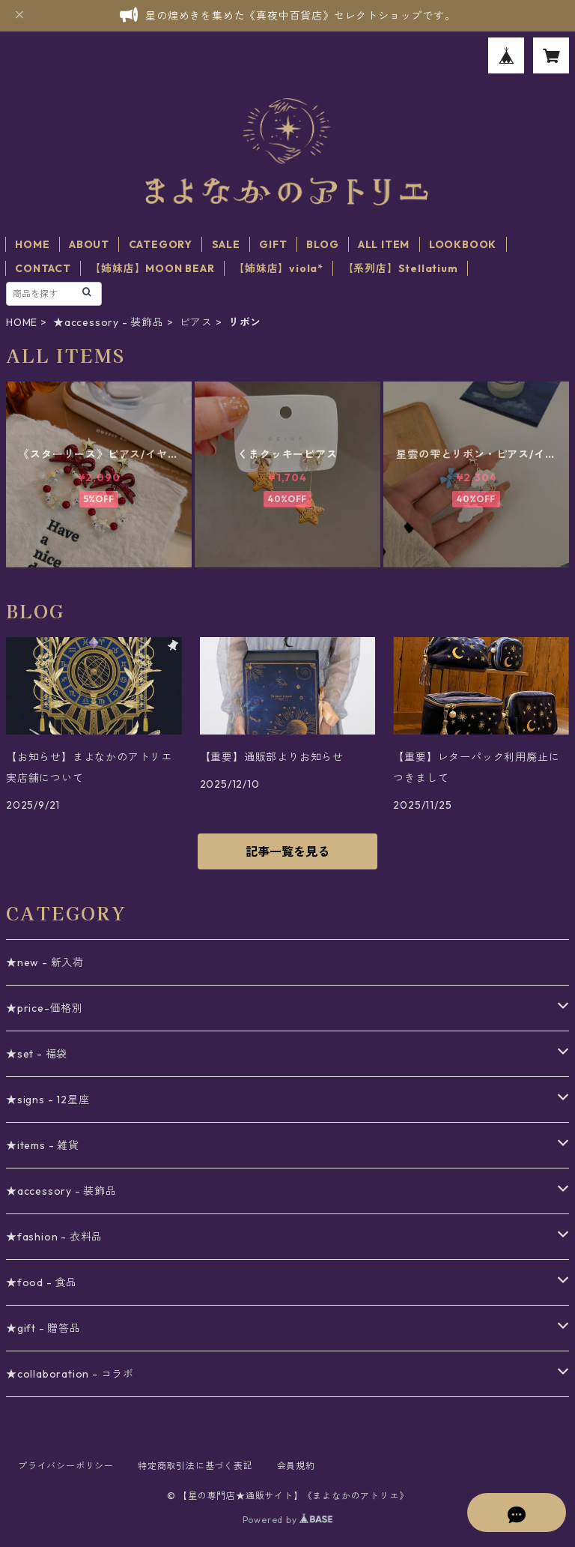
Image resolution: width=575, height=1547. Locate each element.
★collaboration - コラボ (70, 1374)
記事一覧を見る (287, 851)
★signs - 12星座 (47, 1099)
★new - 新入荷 (45, 962)
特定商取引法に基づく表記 (195, 1465)
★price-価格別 (44, 1008)
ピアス (196, 322)
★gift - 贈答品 (43, 1328)
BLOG (322, 244)
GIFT (273, 244)
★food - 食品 (41, 1282)
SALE (226, 244)
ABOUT (89, 244)
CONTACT (43, 268)
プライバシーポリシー (66, 1465)
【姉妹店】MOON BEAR (152, 268)
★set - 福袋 (36, 1054)
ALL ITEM (384, 244)
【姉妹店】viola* (278, 268)
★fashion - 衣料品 (54, 1236)
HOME (32, 244)
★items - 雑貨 (42, 1145)
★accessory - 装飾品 (108, 322)
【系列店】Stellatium (400, 268)
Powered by (288, 1519)
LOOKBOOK (462, 244)
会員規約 (296, 1465)
